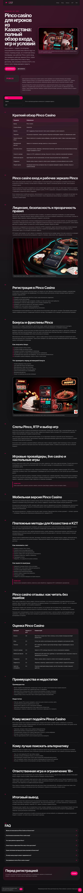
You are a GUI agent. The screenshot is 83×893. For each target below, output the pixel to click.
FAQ (76, 2)
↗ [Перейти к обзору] (79, 890)
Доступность (21, 68)
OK (21, 889)
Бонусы (67, 2)
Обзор (57, 2)
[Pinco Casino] (10, 2)
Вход (62, 2)
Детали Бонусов (10, 68)
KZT (72, 2)
